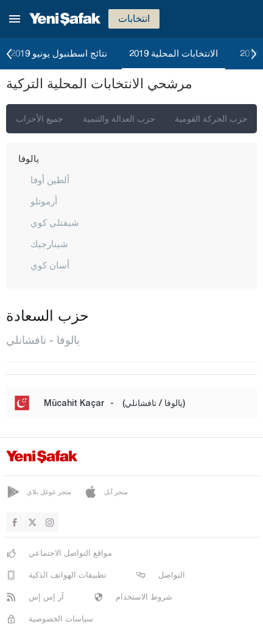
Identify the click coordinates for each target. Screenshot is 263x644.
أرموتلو (43, 200)
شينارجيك (49, 243)
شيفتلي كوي (54, 222)
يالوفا (28, 158)
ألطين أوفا (49, 179)
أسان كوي (49, 264)
